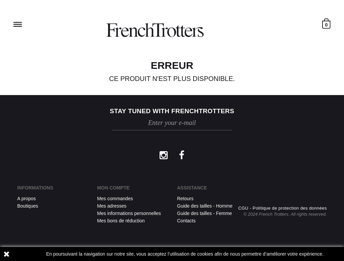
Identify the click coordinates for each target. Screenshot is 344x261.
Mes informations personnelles (129, 213)
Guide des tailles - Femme (204, 213)
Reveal (17, 24)
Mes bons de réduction (121, 220)
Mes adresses (111, 206)
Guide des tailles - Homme (204, 206)
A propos (26, 198)
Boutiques (27, 206)
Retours (185, 198)
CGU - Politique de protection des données (282, 208)
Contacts (186, 220)
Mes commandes (115, 198)
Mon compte (113, 187)
